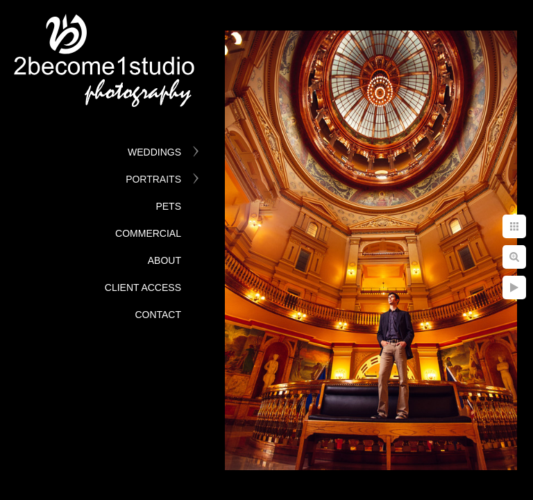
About (164, 260)
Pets (168, 206)
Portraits (153, 179)
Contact (158, 314)
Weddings (154, 152)
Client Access (143, 287)
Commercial (148, 233)
